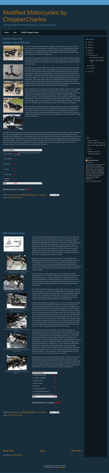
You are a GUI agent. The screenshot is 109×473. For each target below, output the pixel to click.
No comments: (42, 195)
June (91, 68)
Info (14, 32)
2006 (89, 53)
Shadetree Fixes (92, 151)
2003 (89, 45)
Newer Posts (8, 451)
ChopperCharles (93, 160)
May (90, 65)
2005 (89, 50)
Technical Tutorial (92, 154)
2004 (89, 47)
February (92, 55)
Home (6, 32)
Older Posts (76, 451)
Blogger (63, 467)
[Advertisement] (42, 215)
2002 (89, 42)
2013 (89, 71)
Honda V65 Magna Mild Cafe (96, 145)
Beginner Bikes (92, 140)
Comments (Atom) (17, 455)
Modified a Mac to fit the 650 (16, 42)
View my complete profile (93, 181)
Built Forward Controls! (14, 233)
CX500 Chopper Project (30, 32)
